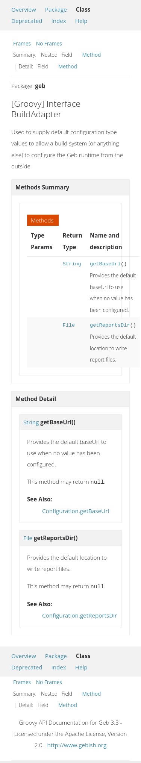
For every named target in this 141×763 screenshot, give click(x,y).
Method (91, 54)
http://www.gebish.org (76, 743)
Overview (23, 9)
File (68, 325)
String (71, 264)
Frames (22, 43)
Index (58, 20)
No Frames (49, 43)
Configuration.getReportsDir (79, 614)
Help (81, 20)
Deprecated (26, 20)
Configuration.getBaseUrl (75, 510)
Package (56, 9)
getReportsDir (110, 325)
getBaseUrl (105, 264)
